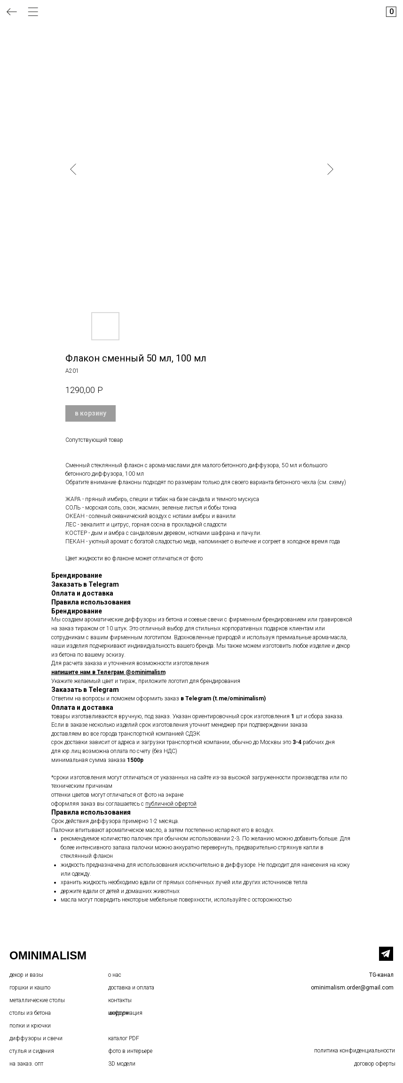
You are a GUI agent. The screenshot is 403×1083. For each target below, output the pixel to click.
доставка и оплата (131, 987)
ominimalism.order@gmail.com (352, 987)
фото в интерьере (130, 1051)
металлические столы (37, 1000)
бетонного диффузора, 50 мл (259, 465)
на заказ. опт (26, 1063)
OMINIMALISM (48, 955)
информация (125, 1013)
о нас (114, 975)
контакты (120, 1000)
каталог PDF (123, 1038)
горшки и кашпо (29, 987)
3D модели (121, 1063)
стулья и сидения (31, 1051)
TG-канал (381, 975)
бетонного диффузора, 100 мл (104, 474)
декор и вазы (26, 975)
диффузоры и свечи (36, 1038)
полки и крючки (30, 1025)
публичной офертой (171, 803)
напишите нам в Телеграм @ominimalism (108, 672)
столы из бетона (30, 1013)
